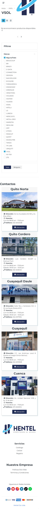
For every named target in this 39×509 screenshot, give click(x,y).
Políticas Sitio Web (19, 470)
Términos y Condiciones (19, 473)
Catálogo (19, 448)
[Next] (21, 36)
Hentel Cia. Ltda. (19, 505)
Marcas (19, 54)
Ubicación (19, 227)
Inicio (4, 8)
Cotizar (19, 450)
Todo (7, 167)
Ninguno (17, 167)
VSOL (11, 8)
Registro (19, 453)
